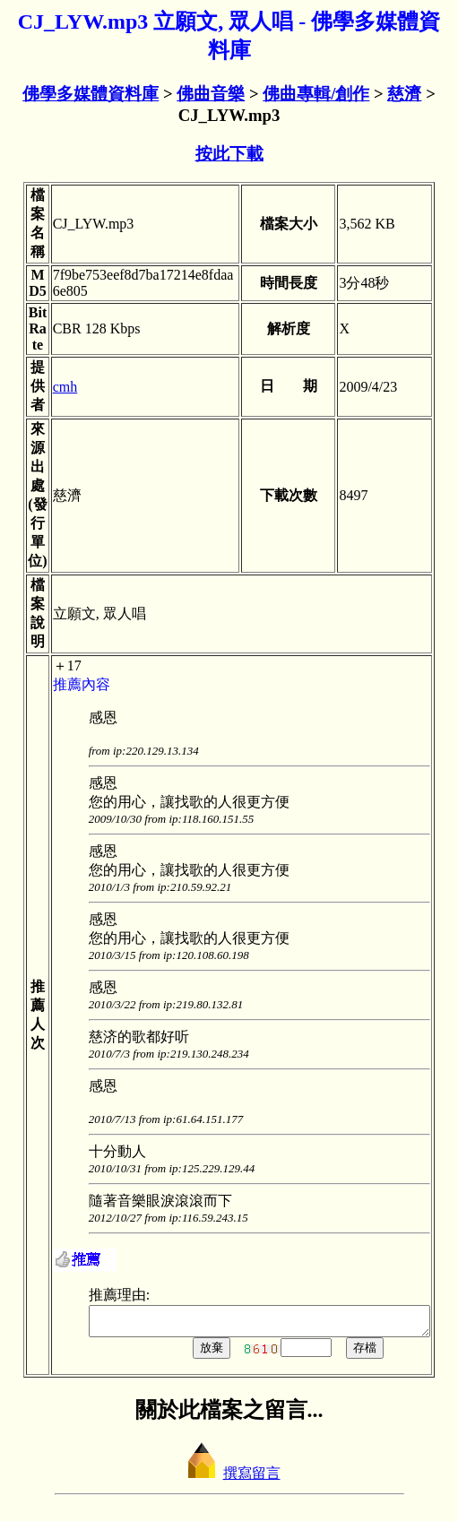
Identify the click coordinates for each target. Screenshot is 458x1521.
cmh (48, 386)
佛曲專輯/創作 (316, 93)
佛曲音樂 (211, 93)
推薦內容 (64, 684)
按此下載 (229, 153)
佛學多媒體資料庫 (90, 93)
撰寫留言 (229, 1478)
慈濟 (404, 93)
